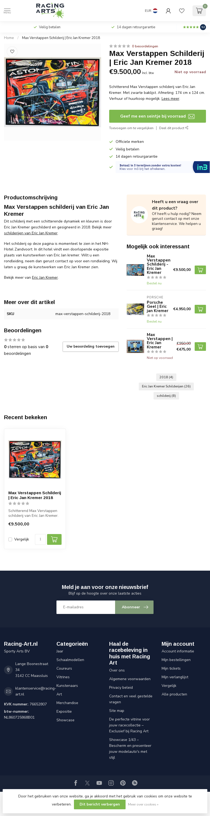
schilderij (166, 395)
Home (9, 38)
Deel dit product (173, 128)
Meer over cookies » (143, 804)
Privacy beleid (121, 687)
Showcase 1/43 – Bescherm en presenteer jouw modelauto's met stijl (130, 748)
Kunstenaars (67, 685)
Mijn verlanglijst (175, 677)
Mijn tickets (171, 668)
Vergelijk (21, 539)
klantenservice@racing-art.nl (35, 691)
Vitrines (63, 677)
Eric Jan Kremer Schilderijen (166, 386)
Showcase (65, 720)
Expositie (64, 711)
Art (59, 694)
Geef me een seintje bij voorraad (157, 116)
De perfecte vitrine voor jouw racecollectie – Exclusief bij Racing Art (129, 725)
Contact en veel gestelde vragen (130, 699)
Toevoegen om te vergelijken (131, 128)
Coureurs (64, 668)
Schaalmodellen (70, 659)
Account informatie (178, 651)
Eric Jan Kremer (45, 277)
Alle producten (174, 694)
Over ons (117, 670)
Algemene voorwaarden (130, 678)
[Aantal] (40, 539)
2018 (166, 377)
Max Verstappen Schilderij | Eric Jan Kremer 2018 (61, 38)
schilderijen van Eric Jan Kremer (31, 233)
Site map (116, 710)
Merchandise (67, 702)
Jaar (59, 651)
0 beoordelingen (145, 46)
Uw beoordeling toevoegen (91, 346)
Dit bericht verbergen (100, 804)
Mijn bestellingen (176, 659)
